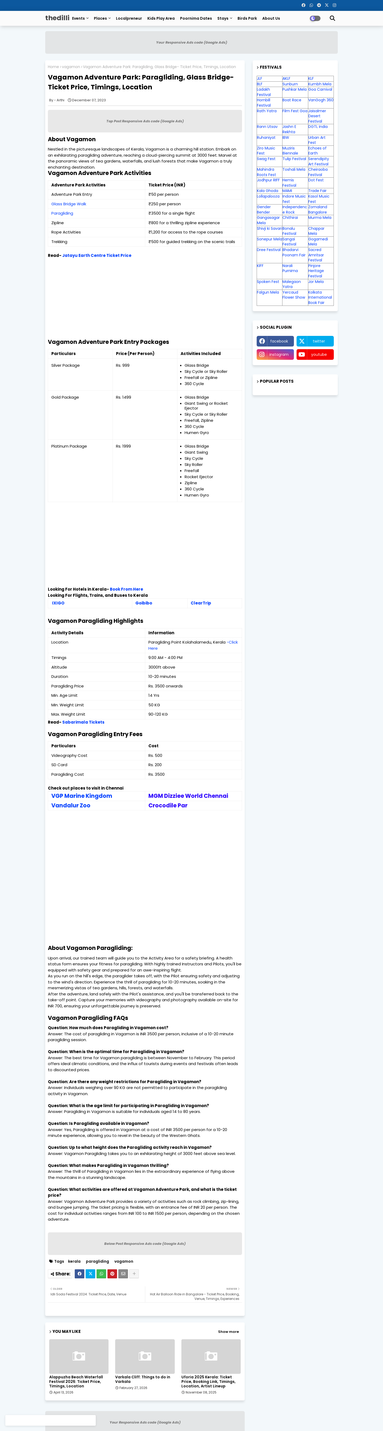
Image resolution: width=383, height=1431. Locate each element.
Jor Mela (316, 281)
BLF (260, 84)
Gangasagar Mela (268, 220)
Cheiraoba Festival (318, 172)
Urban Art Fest (317, 140)
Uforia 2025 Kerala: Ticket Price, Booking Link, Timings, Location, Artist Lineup (208, 1381)
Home (53, 66)
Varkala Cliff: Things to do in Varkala (142, 1379)
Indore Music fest (294, 199)
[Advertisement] (145, 302)
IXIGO (58, 603)
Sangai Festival (289, 241)
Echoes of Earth (317, 150)
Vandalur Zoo (70, 805)
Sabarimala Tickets (83, 722)
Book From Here (126, 589)
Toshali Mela (293, 169)
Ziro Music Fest (266, 150)
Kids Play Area (161, 18)
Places (100, 18)
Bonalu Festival (289, 231)
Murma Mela (319, 217)
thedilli (57, 18)
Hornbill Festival (264, 102)
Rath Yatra (267, 111)
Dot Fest (316, 180)
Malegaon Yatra (291, 284)
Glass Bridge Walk (68, 204)
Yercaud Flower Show (293, 295)
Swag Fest (266, 158)
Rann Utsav (267, 126)
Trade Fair (318, 190)
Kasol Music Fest (319, 199)
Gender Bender (264, 209)
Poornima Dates (196, 18)
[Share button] (134, 1273)
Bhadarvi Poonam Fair (294, 252)
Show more (228, 1331)
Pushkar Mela (294, 89)
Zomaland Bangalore (317, 209)
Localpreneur (129, 18)
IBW (285, 137)
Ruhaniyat (266, 137)
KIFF (260, 265)
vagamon (71, 66)
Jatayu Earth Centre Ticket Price (96, 255)
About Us (271, 18)
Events (78, 18)
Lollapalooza (268, 196)
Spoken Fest (268, 281)
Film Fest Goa (294, 111)
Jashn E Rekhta (289, 129)
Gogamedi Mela (318, 241)
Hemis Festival (289, 182)
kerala (74, 1261)
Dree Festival (269, 249)
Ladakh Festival (264, 92)
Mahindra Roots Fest (266, 172)
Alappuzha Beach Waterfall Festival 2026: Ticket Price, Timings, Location (76, 1381)
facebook (279, 341)
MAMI (287, 190)
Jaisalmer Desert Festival (317, 116)
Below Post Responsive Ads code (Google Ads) (145, 1243)
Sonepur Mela (269, 239)
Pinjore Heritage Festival (316, 271)
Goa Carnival (320, 89)
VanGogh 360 (321, 100)
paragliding (97, 1261)
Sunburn (290, 84)
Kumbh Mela (319, 84)
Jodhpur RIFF (268, 180)
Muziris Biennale (290, 150)
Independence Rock (294, 209)
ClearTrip (201, 603)
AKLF (286, 78)
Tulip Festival (294, 158)
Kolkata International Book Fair (320, 297)
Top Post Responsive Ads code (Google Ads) (145, 121)
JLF (259, 78)
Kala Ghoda (267, 190)
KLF (311, 78)
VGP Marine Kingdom (81, 796)
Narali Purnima (290, 268)
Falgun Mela (268, 292)
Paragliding (62, 213)
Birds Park (247, 18)
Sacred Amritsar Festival (316, 255)
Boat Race (291, 100)
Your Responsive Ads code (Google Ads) (191, 42)
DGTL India (318, 126)
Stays (222, 18)
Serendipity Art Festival (318, 161)
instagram (279, 354)
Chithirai (290, 217)
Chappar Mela (316, 231)
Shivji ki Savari (269, 228)
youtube (319, 354)
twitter (319, 341)
